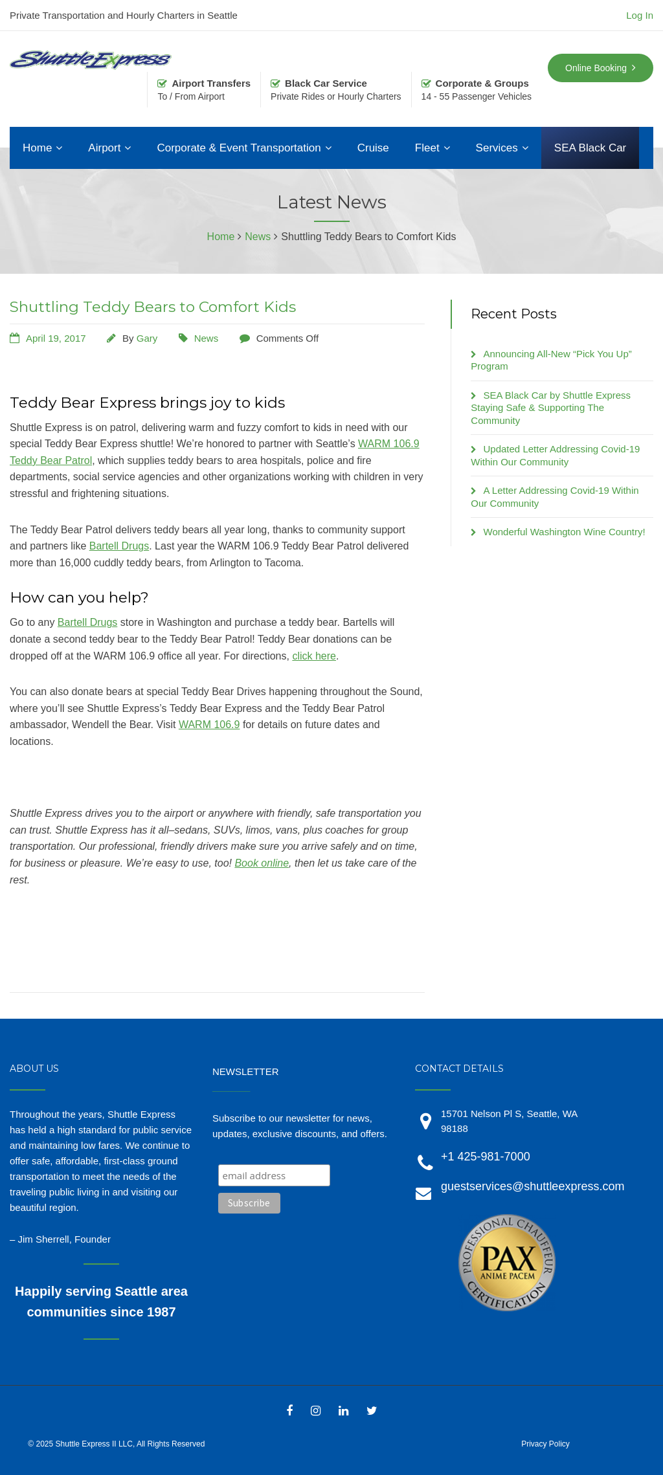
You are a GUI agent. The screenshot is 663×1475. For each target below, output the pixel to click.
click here (314, 655)
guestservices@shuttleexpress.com (532, 1186)
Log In (639, 15)
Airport (104, 148)
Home (37, 148)
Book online (261, 863)
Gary (147, 338)
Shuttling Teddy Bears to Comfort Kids (153, 307)
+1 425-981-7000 (485, 1156)
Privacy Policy (545, 1443)
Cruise (373, 148)
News (206, 338)
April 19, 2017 (56, 338)
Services (497, 148)
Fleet (427, 148)
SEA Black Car (590, 148)
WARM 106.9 (209, 724)
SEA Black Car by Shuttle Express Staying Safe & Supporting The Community (551, 408)
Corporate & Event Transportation (238, 148)
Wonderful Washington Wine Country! (565, 531)
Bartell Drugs (119, 545)
